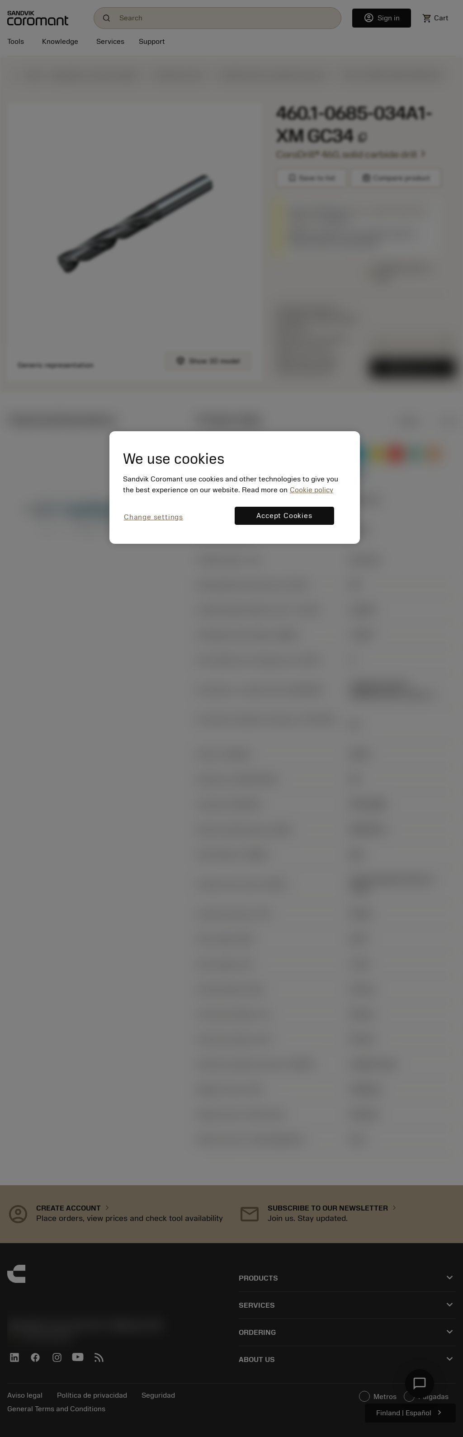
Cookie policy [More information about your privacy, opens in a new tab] (311, 490)
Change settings (153, 517)
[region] (234, 487)
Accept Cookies (284, 515)
